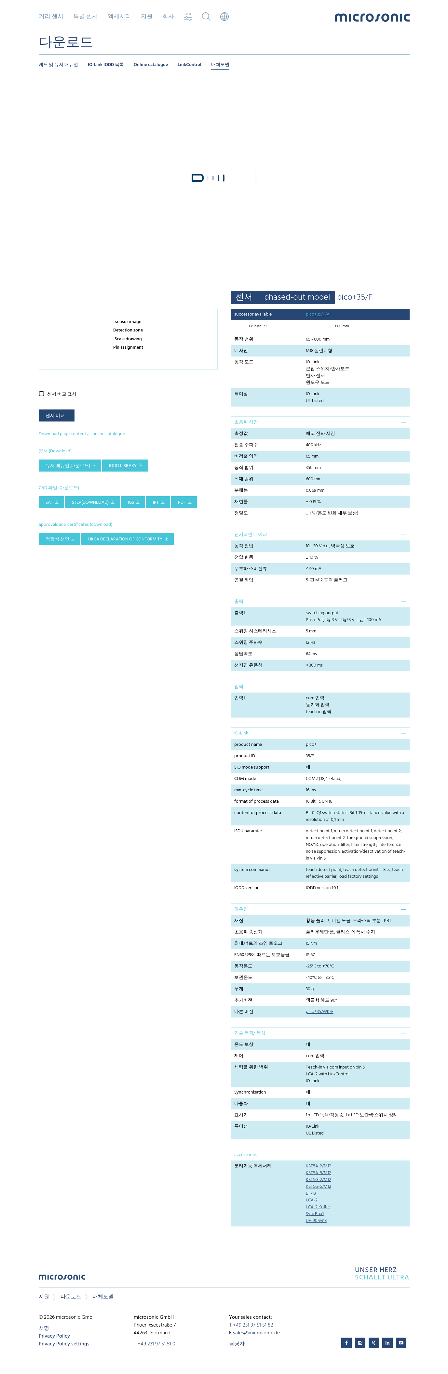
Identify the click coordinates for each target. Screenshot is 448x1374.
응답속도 (243, 654)
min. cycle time (248, 790)
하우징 (241, 909)
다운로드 (71, 1297)
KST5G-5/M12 (318, 1186)
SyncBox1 (315, 1214)
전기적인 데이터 (250, 534)
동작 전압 (243, 546)
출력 (238, 601)
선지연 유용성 (248, 665)
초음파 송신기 (248, 932)
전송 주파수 (246, 445)
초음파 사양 (246, 422)
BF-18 (311, 1193)
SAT (49, 502)
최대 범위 (243, 479)
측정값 (241, 433)
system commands (252, 870)
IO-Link (241, 733)
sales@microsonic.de (256, 1333)
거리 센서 (51, 17)
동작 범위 (243, 339)
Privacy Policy (54, 1336)
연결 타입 (243, 580)
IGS (131, 502)
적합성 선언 (57, 539)
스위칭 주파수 (248, 642)
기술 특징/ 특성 (249, 1033)
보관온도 (243, 977)
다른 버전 (243, 1012)
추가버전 (243, 1000)
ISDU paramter (248, 831)
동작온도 (243, 966)
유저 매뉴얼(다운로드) (68, 466)
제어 (238, 1056)
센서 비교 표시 (61, 394)
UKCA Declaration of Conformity (125, 539)
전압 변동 (243, 557)
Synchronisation (250, 1092)
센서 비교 (55, 416)
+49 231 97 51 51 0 (156, 1344)
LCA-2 (312, 1200)
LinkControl (189, 65)
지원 (147, 17)
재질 (238, 921)
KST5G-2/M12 (318, 1180)
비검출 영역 (246, 456)
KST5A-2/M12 (318, 1166)
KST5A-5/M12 (318, 1173)
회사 (168, 17)
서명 (44, 1328)
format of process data (256, 801)
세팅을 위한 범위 (251, 1067)
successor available (253, 314)
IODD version (247, 888)
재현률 (241, 502)
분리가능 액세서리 (253, 1166)
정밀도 (241, 513)
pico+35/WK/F (319, 1012)
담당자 (237, 1344)
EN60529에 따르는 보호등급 (262, 955)
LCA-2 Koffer (318, 1207)
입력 (238, 686)
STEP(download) (90, 502)
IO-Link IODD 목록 (106, 65)
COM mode (245, 779)
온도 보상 (243, 1044)
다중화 (241, 1104)
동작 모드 (243, 362)
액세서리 (119, 17)
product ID (244, 756)
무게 (238, 989)
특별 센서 (85, 17)
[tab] (320, 422)
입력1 (239, 698)
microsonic (62, 1279)
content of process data (257, 813)
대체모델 (220, 65)
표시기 (241, 1115)
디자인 (241, 351)
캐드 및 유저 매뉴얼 (58, 65)
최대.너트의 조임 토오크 (258, 943)
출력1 (239, 613)
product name (248, 744)
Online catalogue (151, 65)
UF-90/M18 (316, 1221)
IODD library (123, 466)
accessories (245, 1154)
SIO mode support (251, 767)
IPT (156, 502)
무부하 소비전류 (250, 569)
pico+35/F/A (318, 314)
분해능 (241, 490)
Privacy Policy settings (64, 1344)
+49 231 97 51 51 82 (253, 1325)
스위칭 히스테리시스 (255, 631)
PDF (182, 502)
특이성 (241, 394)
